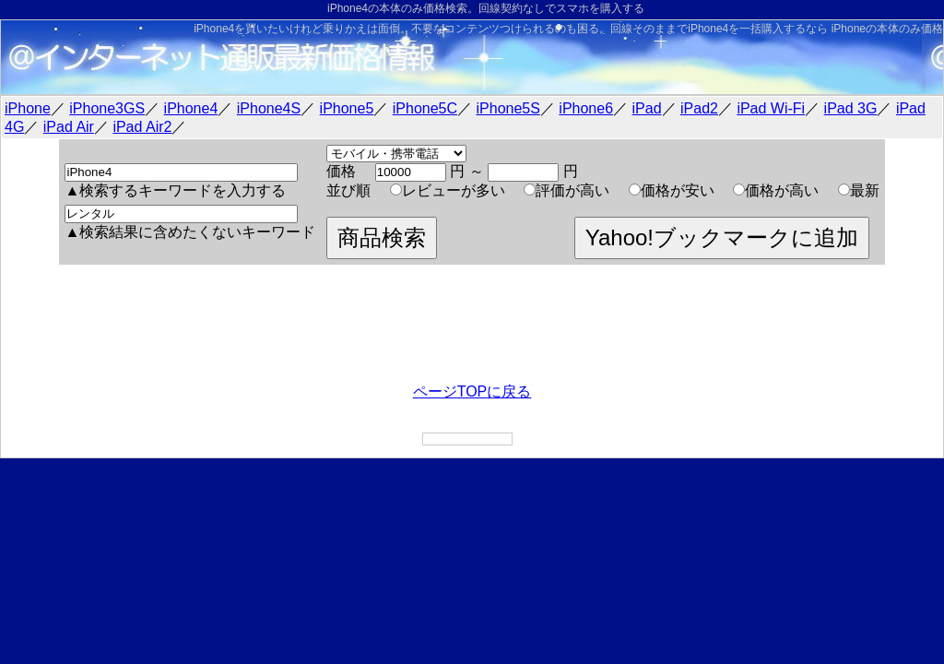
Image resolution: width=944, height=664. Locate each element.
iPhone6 (586, 108)
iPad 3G (851, 108)
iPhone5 (347, 108)
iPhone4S (269, 108)
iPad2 (699, 108)
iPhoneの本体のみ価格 (887, 28)
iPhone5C (425, 108)
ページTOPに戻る (472, 391)
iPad (647, 108)
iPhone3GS (107, 108)
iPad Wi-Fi (771, 108)
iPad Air (68, 127)
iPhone (28, 108)
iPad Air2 (141, 127)
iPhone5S (508, 108)
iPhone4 (191, 108)
